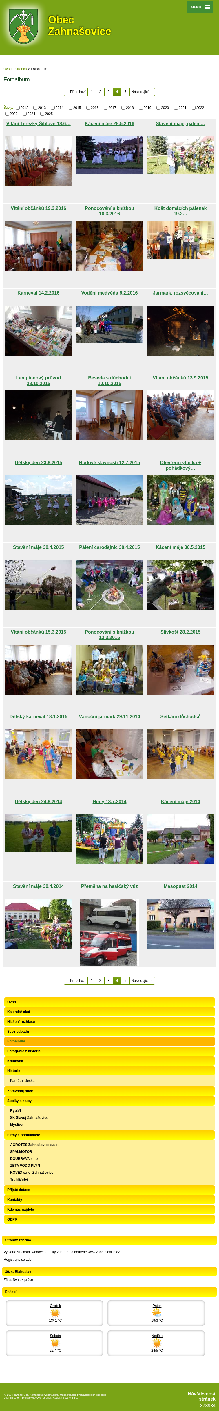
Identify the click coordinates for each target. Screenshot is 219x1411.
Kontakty (14, 1200)
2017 (112, 108)
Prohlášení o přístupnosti (91, 1394)
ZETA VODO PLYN (25, 1166)
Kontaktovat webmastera (44, 1394)
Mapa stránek (68, 1394)
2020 (165, 108)
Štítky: (8, 107)
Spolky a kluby (19, 1101)
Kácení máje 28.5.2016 (109, 123)
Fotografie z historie (24, 1051)
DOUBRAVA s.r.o (24, 1159)
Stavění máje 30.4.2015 (38, 547)
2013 (42, 108)
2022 (200, 108)
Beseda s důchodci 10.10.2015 (109, 380)
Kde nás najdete (20, 1210)
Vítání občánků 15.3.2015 (38, 631)
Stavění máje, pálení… (180, 123)
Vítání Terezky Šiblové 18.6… (38, 123)
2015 (77, 108)
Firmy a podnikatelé (23, 1135)
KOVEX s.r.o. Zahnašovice (31, 1173)
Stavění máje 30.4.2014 (38, 886)
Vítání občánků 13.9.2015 (180, 377)
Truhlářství (19, 1179)
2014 (59, 108)
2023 (14, 114)
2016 (95, 108)
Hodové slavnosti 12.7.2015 (109, 462)
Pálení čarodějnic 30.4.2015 (109, 547)
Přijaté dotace (18, 1190)
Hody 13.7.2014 (109, 801)
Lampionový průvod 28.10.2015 (38, 380)
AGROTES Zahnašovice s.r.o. (34, 1145)
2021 (183, 108)
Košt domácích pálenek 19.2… (180, 210)
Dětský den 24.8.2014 (38, 801)
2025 (49, 114)
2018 (130, 108)
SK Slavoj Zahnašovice (29, 1118)
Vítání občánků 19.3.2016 (38, 208)
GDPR (12, 1219)
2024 (31, 114)
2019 (148, 108)
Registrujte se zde (18, 1260)
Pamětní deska (22, 1081)
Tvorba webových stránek (37, 1397)
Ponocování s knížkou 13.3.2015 (109, 634)
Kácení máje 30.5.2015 (180, 547)
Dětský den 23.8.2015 (38, 462)
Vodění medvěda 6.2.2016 (109, 292)
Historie (13, 1071)
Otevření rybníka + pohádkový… (180, 465)
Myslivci (17, 1125)
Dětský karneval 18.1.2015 (38, 716)
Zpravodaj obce (20, 1091)
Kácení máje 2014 (180, 801)
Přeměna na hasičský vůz (109, 886)
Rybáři (15, 1111)
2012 (24, 108)
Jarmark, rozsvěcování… (180, 292)
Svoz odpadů (18, 1031)
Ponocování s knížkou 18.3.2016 (109, 210)
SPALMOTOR (21, 1152)
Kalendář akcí (18, 1012)
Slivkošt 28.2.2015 (180, 631)
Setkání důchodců (180, 716)
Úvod (11, 1002)
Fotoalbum (16, 1041)
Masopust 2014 (180, 886)
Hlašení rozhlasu (21, 1022)
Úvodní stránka (15, 69)
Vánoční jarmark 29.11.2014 (109, 716)
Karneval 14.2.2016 (38, 292)
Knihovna (15, 1061)
